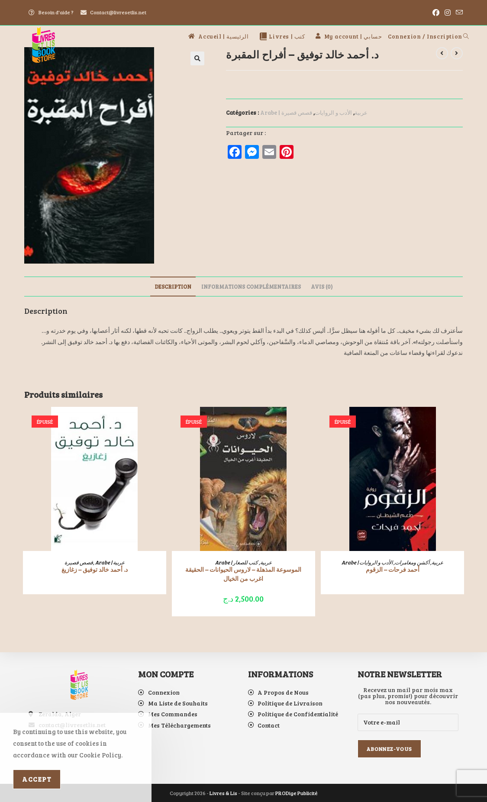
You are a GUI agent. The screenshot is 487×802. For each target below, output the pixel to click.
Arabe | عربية (110, 562)
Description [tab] (173, 286)
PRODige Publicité (296, 792)
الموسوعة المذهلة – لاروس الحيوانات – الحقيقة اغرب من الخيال (243, 574)
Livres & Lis (223, 792)
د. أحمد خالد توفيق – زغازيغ (94, 569)
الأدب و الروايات (333, 112)
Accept (37, 779)
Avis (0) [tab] (321, 286)
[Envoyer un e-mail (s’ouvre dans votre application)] (458, 12)
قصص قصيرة (296, 112)
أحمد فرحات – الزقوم (392, 569)
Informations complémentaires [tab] (251, 286)
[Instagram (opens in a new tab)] (447, 12)
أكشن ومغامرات (412, 562)
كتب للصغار (245, 562)
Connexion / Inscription (425, 36)
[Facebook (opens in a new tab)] (436, 12)
